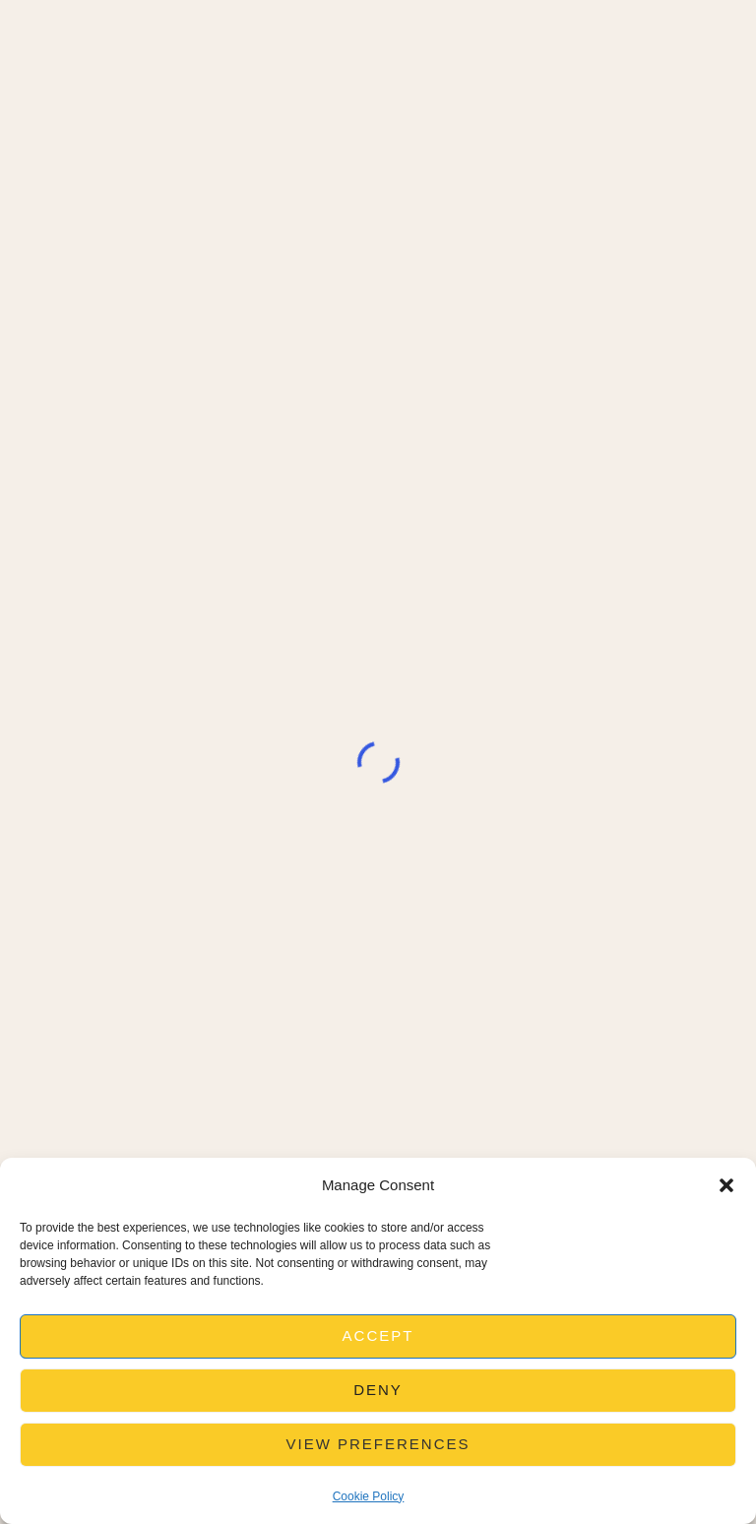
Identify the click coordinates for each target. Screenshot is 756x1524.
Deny (378, 1389)
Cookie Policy (369, 1496)
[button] (726, 1185)
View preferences (377, 1443)
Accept (378, 1335)
